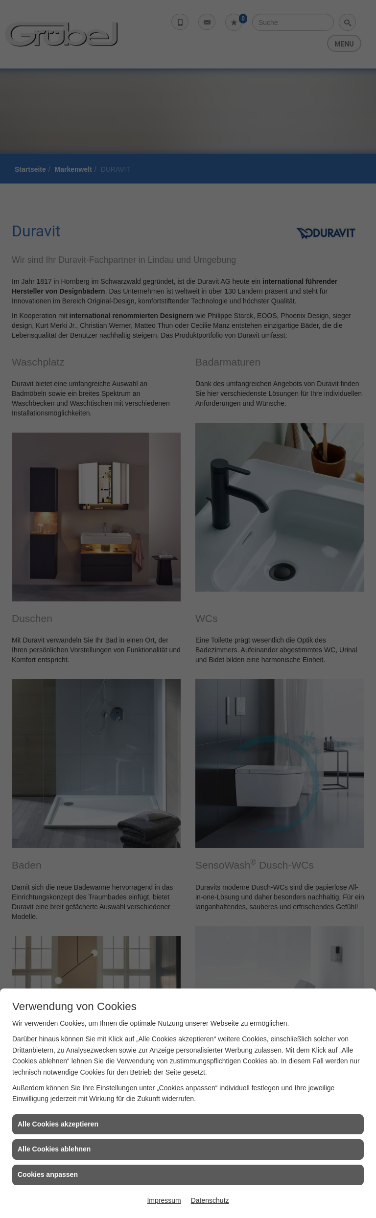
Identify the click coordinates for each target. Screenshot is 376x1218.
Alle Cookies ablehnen (54, 1149)
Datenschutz (210, 1200)
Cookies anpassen (48, 1174)
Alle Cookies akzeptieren (58, 1124)
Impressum (164, 1200)
